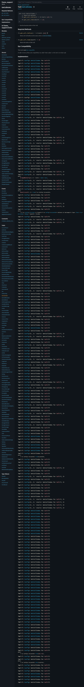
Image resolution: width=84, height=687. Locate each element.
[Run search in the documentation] (50, 2)
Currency (32, 212)
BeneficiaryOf (24, 192)
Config (26, 60)
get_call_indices (30, 17)
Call (46, 60)
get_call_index (29, 19)
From (34, 192)
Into (36, 662)
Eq (81, 212)
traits (27, 5)
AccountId (53, 212)
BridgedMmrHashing (25, 177)
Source (20, 9)
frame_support (22, 5)
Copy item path (34, 7)
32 (41, 653)
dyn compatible (30, 50)
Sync (46, 177)
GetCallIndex (35, 60)
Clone (77, 212)
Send (42, 177)
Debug (26, 214)
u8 (48, 17)
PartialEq (20, 214)
